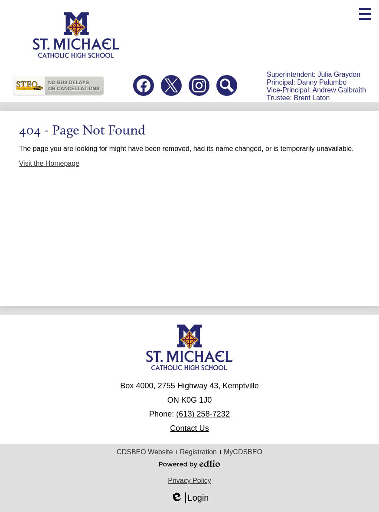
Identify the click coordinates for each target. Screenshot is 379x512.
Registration (198, 452)
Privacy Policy (189, 480)
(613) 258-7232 (203, 414)
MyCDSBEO (243, 452)
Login (189, 497)
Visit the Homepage (49, 163)
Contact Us (189, 428)
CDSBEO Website (145, 452)
